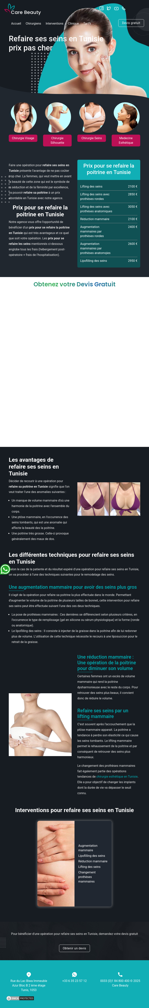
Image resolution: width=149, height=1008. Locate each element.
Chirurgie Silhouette (57, 140)
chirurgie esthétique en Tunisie (117, 776)
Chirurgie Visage (23, 138)
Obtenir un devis (74, 948)
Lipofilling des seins (91, 856)
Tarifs (87, 23)
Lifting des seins (89, 867)
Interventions (54, 23)
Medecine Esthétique (126, 140)
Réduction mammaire (92, 861)
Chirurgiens (33, 23)
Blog (88, 38)
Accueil (16, 23)
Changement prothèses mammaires (87, 877)
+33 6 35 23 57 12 (74, 981)
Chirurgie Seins (92, 138)
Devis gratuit (131, 23)
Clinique (73, 23)
